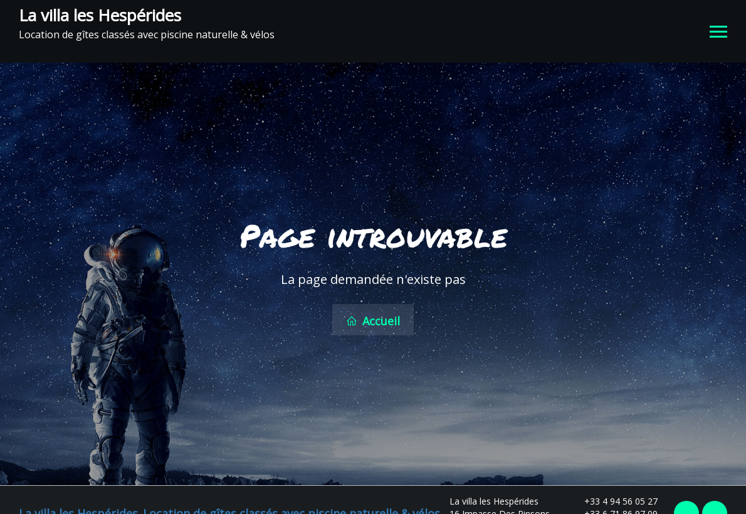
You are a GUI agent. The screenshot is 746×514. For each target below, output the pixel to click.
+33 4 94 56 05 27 (614, 499)
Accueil (373, 319)
